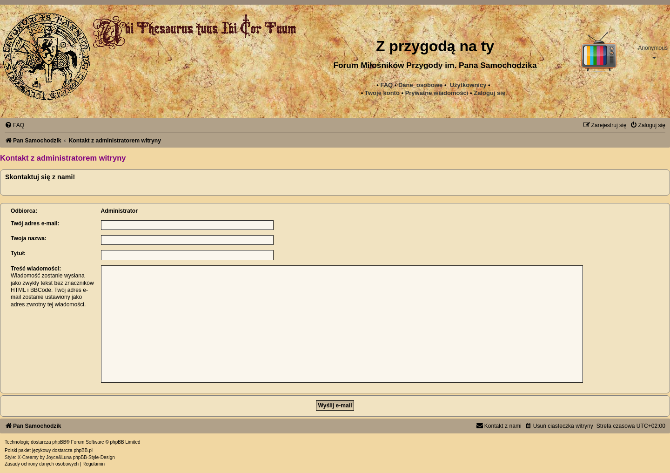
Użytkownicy (468, 84)
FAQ (386, 84)
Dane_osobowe (420, 84)
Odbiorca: (24, 211)
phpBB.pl (83, 450)
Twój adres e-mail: (35, 223)
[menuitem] (437, 93)
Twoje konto (382, 92)
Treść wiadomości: (36, 268)
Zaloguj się (489, 92)
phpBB (59, 442)
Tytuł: (18, 253)
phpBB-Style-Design (94, 457)
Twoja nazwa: (29, 238)
